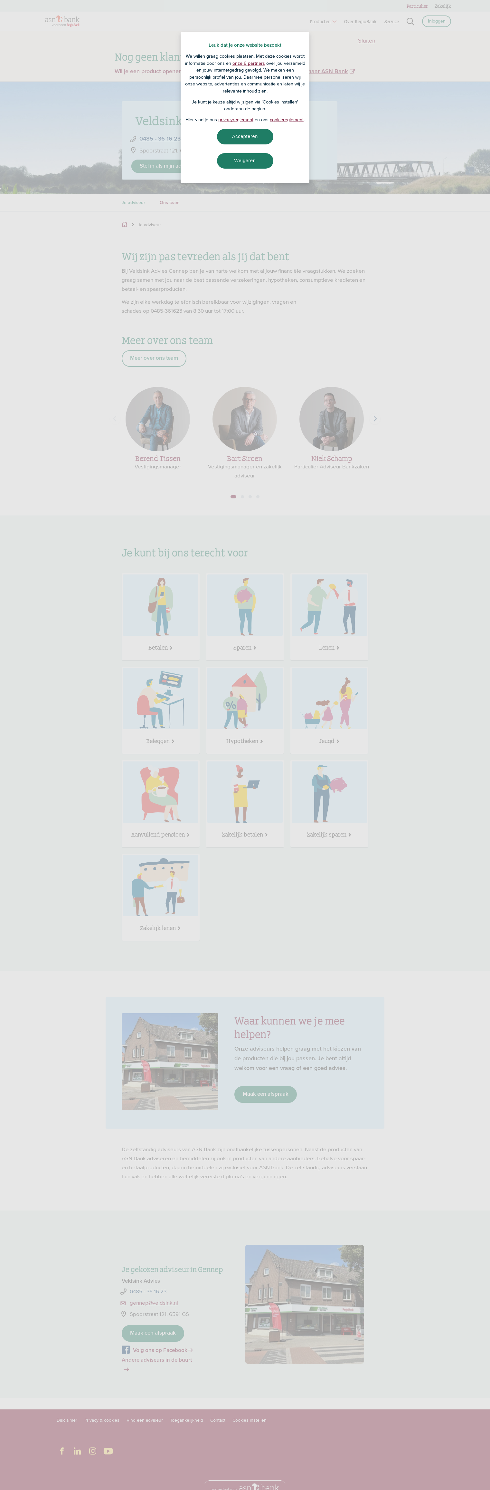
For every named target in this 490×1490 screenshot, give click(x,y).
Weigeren (245, 160)
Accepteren (245, 136)
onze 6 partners (248, 63)
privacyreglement (235, 119)
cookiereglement (287, 119)
